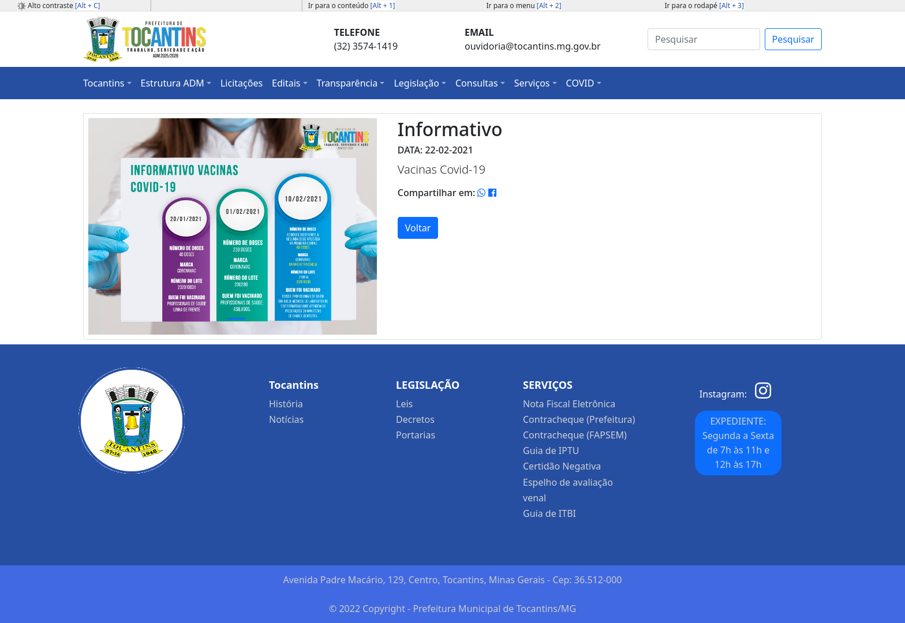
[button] (107, 83)
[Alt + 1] (383, 5)
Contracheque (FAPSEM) (575, 435)
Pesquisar (793, 39)
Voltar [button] (418, 228)
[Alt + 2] (549, 5)
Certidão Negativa (562, 466)
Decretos (415, 419)
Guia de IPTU (551, 450)
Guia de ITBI (549, 513)
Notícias (286, 419)
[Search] (704, 39)
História (286, 403)
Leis (404, 403)
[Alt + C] (87, 5)
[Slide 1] (236, 318)
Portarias (415, 435)
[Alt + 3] (731, 5)
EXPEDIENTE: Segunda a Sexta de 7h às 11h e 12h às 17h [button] (738, 443)
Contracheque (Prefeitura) (579, 419)
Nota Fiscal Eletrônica (569, 403)
